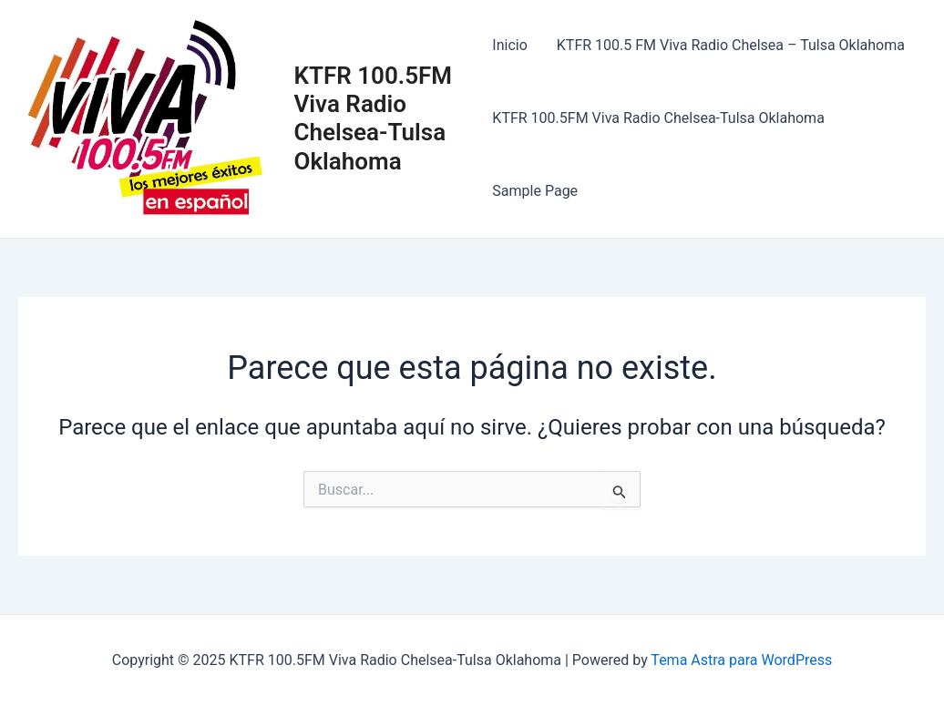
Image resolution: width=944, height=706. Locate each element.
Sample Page (535, 191)
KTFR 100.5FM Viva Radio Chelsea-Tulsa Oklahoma (372, 118)
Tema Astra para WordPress (741, 660)
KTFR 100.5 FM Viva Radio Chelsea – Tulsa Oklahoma (731, 45)
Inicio (509, 45)
